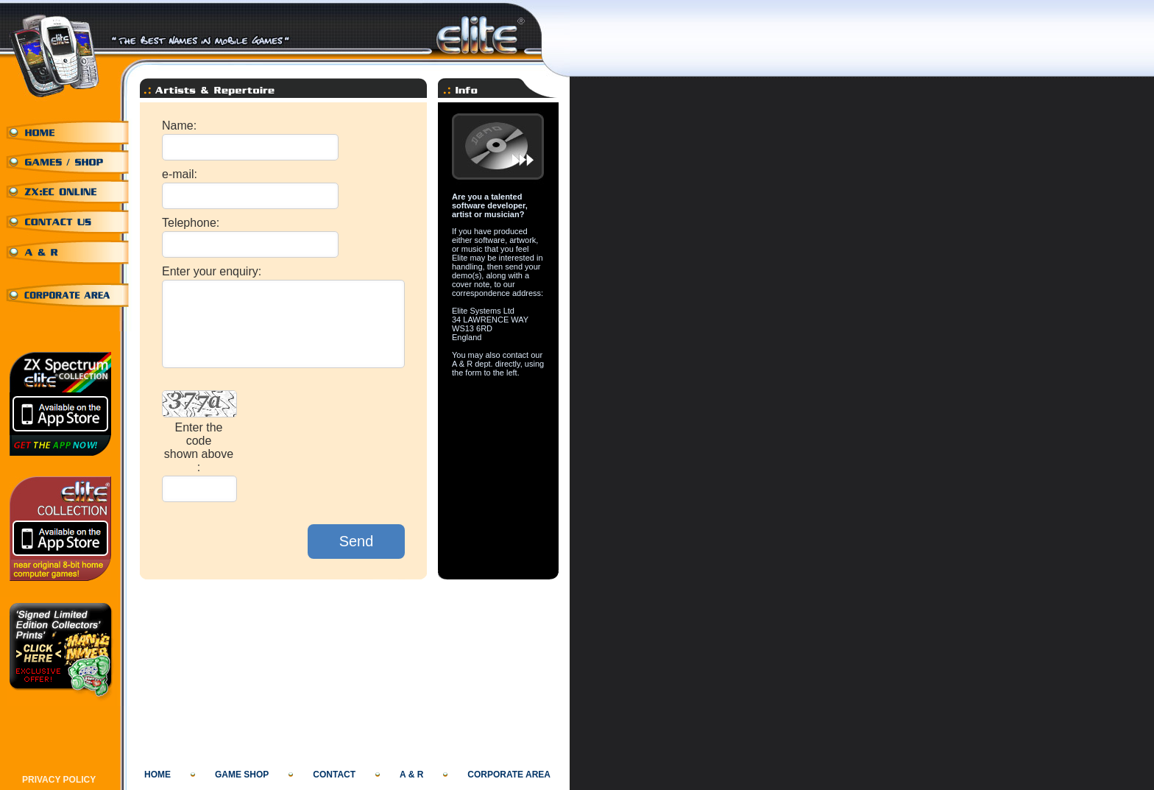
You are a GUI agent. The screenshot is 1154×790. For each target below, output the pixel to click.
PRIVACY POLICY (59, 780)
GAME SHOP (242, 774)
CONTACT (334, 774)
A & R (411, 774)
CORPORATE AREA (509, 774)
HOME (157, 774)
